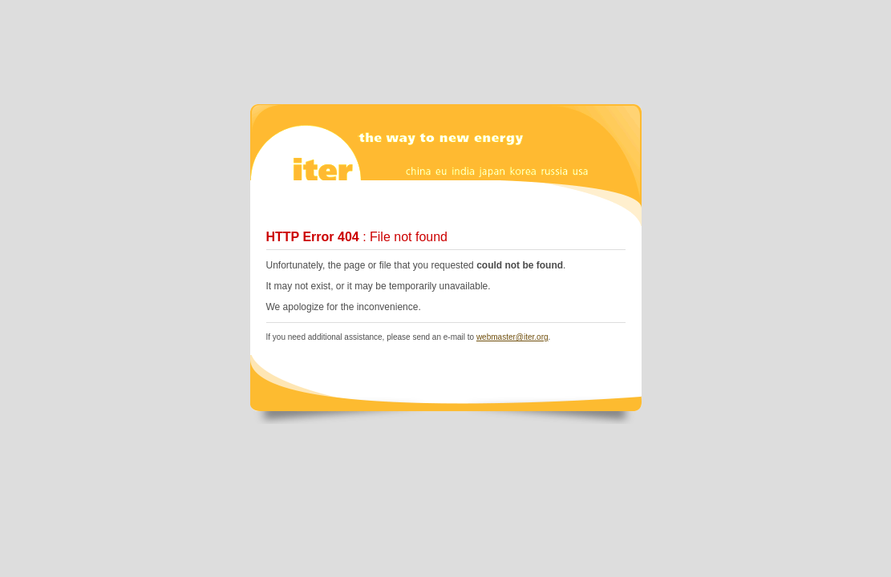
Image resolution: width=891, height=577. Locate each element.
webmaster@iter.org (512, 337)
